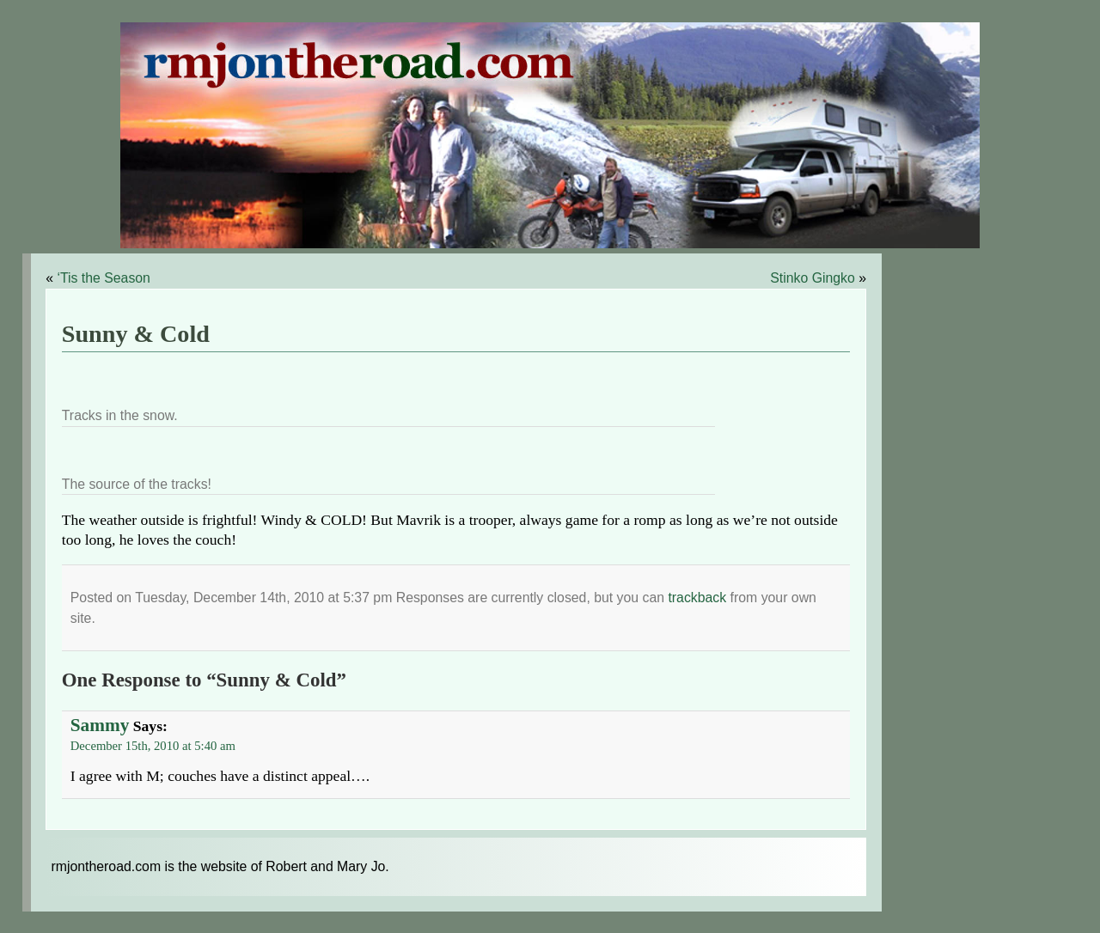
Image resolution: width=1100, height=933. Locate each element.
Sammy (100, 725)
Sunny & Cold (136, 333)
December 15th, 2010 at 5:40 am (152, 746)
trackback (697, 597)
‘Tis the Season (103, 278)
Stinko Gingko (812, 278)
